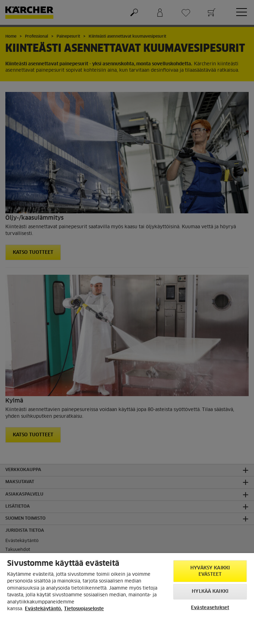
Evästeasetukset (210, 608)
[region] (127, 585)
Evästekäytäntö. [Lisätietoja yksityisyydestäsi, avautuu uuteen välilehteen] (43, 609)
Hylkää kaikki (210, 591)
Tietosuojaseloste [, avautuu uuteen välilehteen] (84, 609)
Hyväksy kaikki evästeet (210, 571)
